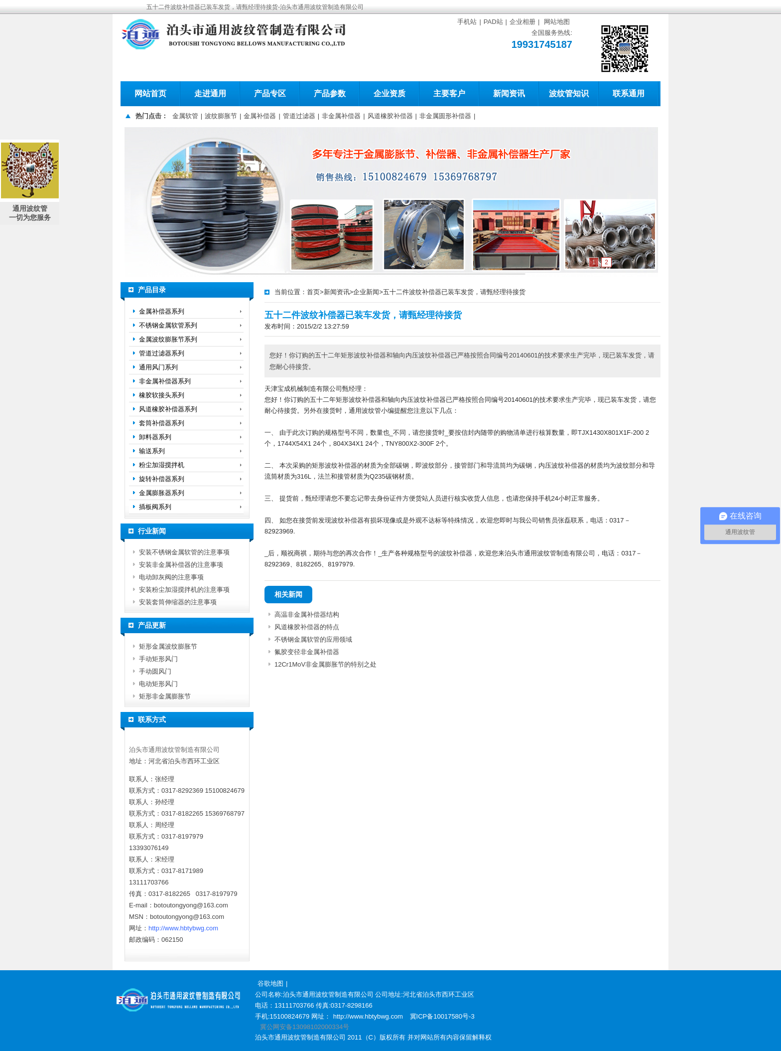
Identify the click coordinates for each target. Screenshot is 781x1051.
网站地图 (557, 21)
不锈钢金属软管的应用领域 (313, 639)
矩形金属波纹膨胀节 (168, 646)
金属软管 (185, 116)
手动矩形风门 (158, 659)
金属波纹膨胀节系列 (168, 339)
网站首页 (150, 93)
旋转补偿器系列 (161, 479)
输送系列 (152, 451)
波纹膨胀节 (221, 116)
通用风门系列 (158, 367)
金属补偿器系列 (161, 311)
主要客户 (449, 93)
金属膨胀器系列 (161, 493)
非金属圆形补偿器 (445, 116)
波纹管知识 (569, 93)
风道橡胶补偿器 (390, 116)
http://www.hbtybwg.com (183, 928)
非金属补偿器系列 (165, 381)
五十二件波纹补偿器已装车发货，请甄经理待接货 (454, 292)
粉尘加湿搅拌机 (161, 465)
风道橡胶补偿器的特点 (306, 627)
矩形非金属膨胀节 (165, 696)
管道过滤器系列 (161, 353)
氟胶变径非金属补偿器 (306, 652)
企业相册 (522, 21)
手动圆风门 (155, 671)
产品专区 (270, 93)
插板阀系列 (155, 507)
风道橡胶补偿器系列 (168, 409)
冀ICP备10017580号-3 (442, 1016)
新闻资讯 (509, 93)
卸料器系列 (155, 437)
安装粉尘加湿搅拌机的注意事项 (184, 589)
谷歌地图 (270, 983)
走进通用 (210, 93)
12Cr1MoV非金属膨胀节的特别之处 (325, 664)
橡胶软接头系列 (161, 395)
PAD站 (493, 21)
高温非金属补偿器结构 (306, 614)
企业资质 (389, 93)
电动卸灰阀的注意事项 (171, 577)
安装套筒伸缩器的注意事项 (178, 602)
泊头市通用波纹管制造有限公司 (174, 749)
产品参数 (330, 93)
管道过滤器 (299, 116)
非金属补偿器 (341, 116)
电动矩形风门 (158, 684)
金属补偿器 (260, 116)
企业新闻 (366, 292)
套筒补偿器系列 (161, 423)
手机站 (467, 21)
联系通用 (629, 93)
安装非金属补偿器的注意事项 (181, 564)
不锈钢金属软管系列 (168, 325)
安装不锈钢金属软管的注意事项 (184, 552)
